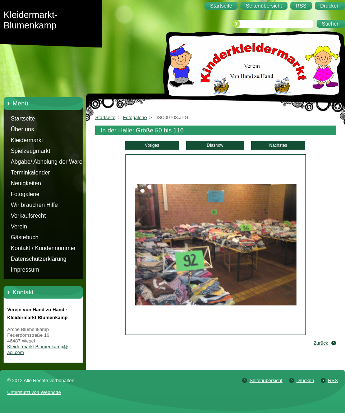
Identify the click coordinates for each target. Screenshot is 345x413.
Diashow (215, 145)
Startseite (23, 118)
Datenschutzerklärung (38, 259)
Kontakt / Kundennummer (43, 248)
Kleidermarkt (27, 140)
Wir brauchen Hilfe (34, 205)
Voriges (152, 145)
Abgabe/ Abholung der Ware (46, 162)
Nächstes (278, 145)
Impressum (25, 270)
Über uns (22, 129)
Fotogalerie (25, 194)
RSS (333, 380)
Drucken (305, 380)
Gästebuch (24, 237)
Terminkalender (30, 172)
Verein (19, 226)
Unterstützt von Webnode (34, 392)
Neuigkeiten (26, 183)
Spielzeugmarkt (30, 151)
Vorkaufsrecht (28, 216)
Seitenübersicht (265, 380)
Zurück (320, 343)
